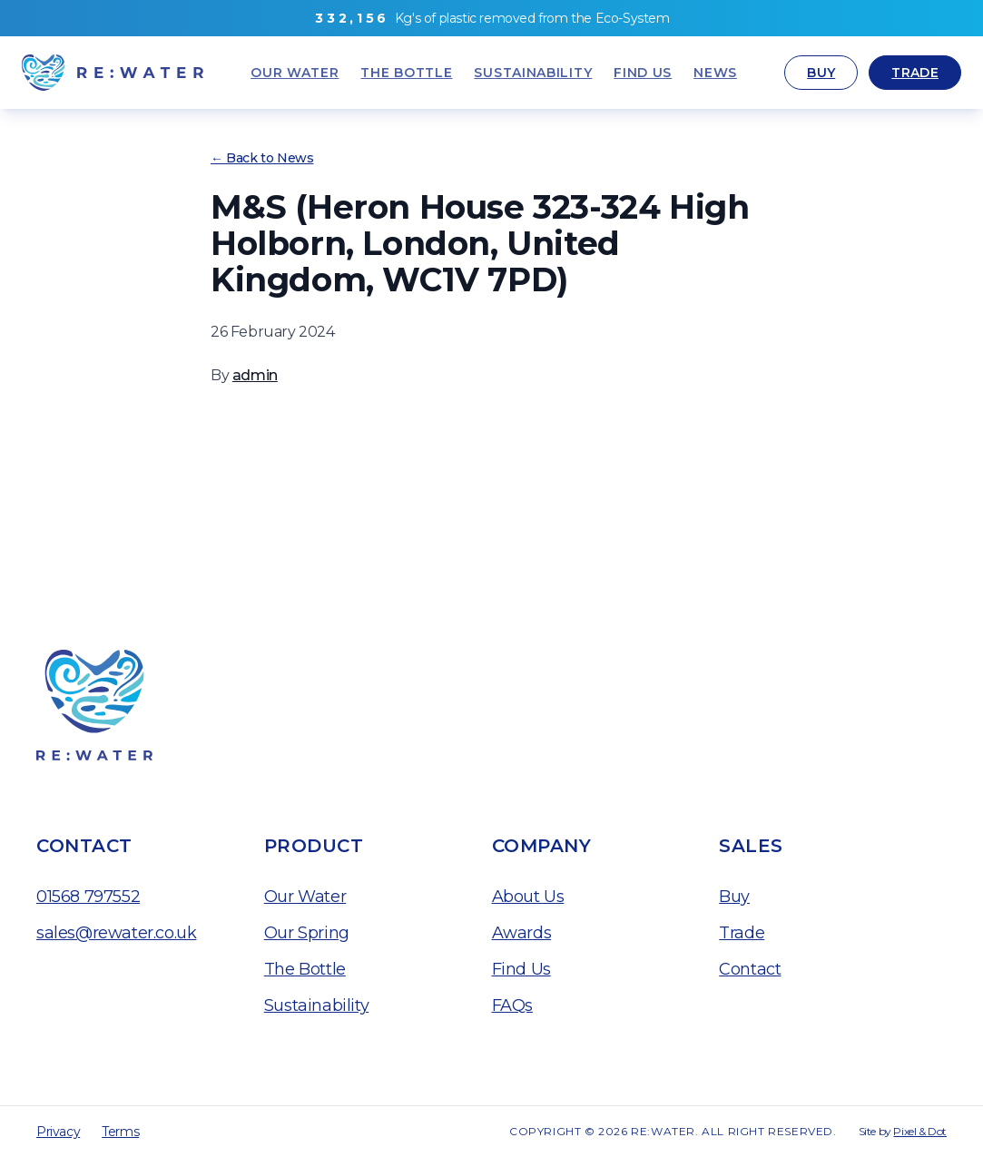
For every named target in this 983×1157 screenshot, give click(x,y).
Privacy (58, 1131)
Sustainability (316, 1005)
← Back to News (262, 158)
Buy (821, 72)
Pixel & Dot (920, 1131)
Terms (120, 1131)
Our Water (305, 897)
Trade (915, 72)
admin (255, 375)
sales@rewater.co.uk (116, 933)
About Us (528, 897)
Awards (522, 933)
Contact (750, 969)
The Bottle (305, 969)
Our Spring (306, 933)
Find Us (521, 969)
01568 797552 (88, 897)
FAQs (512, 1005)
